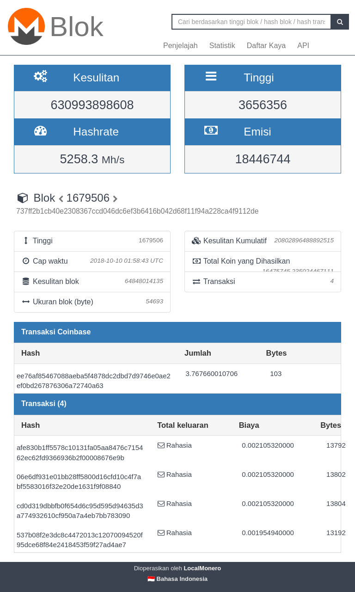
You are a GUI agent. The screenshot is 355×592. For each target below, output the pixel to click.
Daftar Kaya (266, 45)
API (303, 45)
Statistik (222, 45)
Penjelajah (180, 45)
